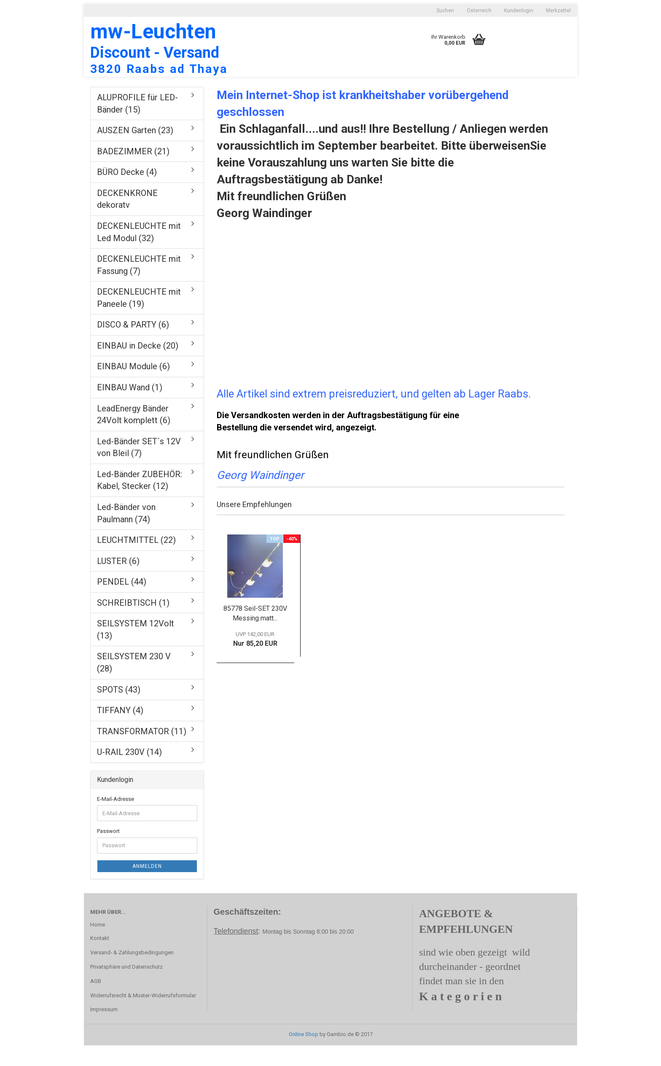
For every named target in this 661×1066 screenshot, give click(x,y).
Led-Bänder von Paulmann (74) (126, 534)
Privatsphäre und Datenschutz (126, 987)
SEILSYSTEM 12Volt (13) (135, 650)
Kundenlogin (518, 10)
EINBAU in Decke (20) (137, 366)
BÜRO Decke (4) (127, 193)
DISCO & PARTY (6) (133, 345)
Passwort (108, 852)
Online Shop (303, 1055)
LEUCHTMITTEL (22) (136, 561)
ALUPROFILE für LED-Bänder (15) (137, 124)
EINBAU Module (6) (133, 387)
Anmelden (147, 887)
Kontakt (99, 959)
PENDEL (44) (121, 602)
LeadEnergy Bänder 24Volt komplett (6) (133, 435)
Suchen (445, 10)
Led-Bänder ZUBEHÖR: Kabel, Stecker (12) (139, 501)
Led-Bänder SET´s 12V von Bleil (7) (139, 468)
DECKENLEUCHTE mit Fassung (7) (139, 285)
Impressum (104, 1030)
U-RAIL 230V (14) (129, 773)
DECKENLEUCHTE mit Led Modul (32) (139, 253)
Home (97, 945)
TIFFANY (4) (120, 731)
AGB (95, 1002)
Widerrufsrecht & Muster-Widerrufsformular (143, 1016)
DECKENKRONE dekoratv (127, 220)
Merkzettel (558, 10)
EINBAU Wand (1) (129, 408)
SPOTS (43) (118, 710)
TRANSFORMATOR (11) (141, 752)
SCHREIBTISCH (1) (133, 623)
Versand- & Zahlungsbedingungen (132, 973)
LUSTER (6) (118, 582)
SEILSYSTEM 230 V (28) (134, 683)
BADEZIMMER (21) (133, 172)
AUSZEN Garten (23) (135, 151)
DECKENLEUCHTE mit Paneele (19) (139, 318)
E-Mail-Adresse (115, 819)
